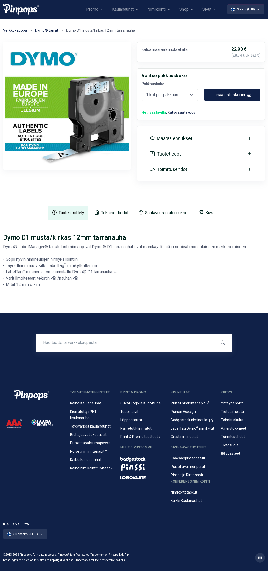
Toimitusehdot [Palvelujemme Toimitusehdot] (233, 437)
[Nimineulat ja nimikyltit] (142, 458)
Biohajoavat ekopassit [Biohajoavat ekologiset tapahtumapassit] (88, 435)
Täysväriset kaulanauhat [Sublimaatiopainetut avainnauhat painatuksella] (90, 426)
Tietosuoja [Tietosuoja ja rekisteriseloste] (229, 445)
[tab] (68, 213)
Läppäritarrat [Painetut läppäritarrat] (131, 420)
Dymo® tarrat (46, 30)
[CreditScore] (14, 424)
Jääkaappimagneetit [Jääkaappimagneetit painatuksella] (188, 458)
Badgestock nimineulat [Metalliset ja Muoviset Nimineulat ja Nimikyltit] (192, 420)
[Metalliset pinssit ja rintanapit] (142, 467)
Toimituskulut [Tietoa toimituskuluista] (232, 420)
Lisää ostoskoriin (232, 94)
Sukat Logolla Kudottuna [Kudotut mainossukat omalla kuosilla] (140, 403)
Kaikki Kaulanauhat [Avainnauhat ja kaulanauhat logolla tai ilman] (85, 403)
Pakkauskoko (153, 84)
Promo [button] (92, 9)
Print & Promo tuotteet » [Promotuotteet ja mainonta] (140, 437)
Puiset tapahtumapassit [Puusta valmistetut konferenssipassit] (90, 443)
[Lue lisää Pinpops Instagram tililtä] (260, 558)
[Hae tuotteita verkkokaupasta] (126, 342)
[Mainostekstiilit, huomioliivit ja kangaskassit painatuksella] (142, 476)
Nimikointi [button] (156, 9)
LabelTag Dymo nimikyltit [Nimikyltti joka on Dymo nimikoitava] (192, 428)
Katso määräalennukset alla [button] (165, 49)
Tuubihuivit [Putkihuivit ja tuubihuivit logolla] (129, 411)
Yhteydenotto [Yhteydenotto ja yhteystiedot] (232, 403)
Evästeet (230, 453)
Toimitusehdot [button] (168, 169)
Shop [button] (184, 9)
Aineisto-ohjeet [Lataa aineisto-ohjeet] (233, 428)
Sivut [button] (206, 9)
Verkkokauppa (15, 30)
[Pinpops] (21, 9)
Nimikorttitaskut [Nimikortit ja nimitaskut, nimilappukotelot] (184, 492)
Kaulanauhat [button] (123, 9)
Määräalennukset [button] (171, 138)
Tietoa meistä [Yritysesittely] (232, 411)
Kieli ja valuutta (16, 524)
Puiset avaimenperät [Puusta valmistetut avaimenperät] (188, 466)
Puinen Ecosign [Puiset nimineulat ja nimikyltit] (183, 411)
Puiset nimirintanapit (89, 451)
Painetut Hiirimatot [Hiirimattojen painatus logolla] (136, 428)
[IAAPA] (42, 422)
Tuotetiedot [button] (165, 153)
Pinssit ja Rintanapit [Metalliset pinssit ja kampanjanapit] (187, 475)
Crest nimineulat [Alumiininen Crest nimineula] (184, 437)
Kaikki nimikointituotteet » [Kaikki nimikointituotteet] (91, 468)
